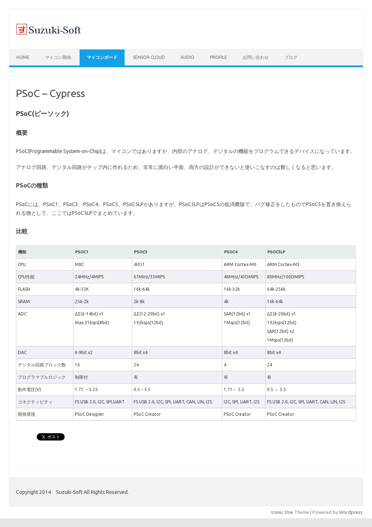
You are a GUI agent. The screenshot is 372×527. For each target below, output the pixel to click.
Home (22, 57)
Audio (187, 57)
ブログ (291, 57)
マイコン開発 (58, 57)
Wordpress (351, 512)
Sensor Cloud (149, 57)
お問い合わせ (256, 57)
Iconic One (282, 512)
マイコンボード (102, 57)
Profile (218, 57)
